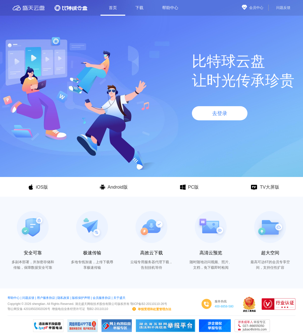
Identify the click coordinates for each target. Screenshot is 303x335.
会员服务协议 (102, 298)
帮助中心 (170, 8)
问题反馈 (28, 298)
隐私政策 (63, 298)
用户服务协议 (46, 298)
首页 (113, 8)
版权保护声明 (81, 298)
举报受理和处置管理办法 (151, 309)
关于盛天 (119, 298)
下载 (139, 8)
